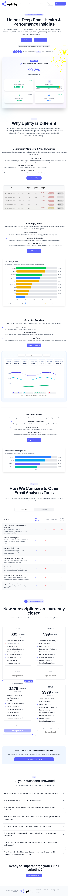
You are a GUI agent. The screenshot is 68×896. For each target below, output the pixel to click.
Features (22, 4)
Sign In (50, 4)
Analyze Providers (34, 440)
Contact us (39, 892)
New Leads (28, 392)
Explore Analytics (34, 345)
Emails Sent (17, 392)
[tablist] (34, 509)
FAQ (58, 889)
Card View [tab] (44, 509)
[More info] (24, 642)
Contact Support (60, 4)
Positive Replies (40, 392)
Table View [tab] (24, 509)
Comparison (32, 4)
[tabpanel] (34, 553)
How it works (40, 40)
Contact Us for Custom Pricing (34, 759)
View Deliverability (34, 178)
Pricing (42, 4)
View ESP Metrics (34, 251)
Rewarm (60, 192)
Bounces (52, 392)
